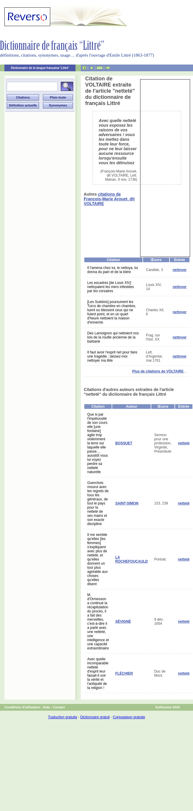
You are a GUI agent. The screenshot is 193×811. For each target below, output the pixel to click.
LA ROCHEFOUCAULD (131, 559)
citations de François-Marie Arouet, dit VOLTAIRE (109, 199)
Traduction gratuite (62, 717)
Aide (46, 707)
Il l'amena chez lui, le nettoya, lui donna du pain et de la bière (112, 270)
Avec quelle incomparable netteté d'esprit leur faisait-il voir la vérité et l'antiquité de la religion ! (97, 673)
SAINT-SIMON (126, 503)
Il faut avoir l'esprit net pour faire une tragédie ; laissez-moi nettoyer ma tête (112, 356)
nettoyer (180, 270)
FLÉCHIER (124, 673)
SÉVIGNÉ (123, 621)
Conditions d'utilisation (22, 707)
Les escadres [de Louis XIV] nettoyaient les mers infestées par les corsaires (110, 287)
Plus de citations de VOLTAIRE (158, 371)
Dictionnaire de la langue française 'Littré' (40, 68)
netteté (183, 443)
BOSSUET (123, 443)
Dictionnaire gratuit (95, 717)
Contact (59, 707)
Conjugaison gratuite (129, 717)
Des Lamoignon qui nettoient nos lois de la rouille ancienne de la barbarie (113, 337)
